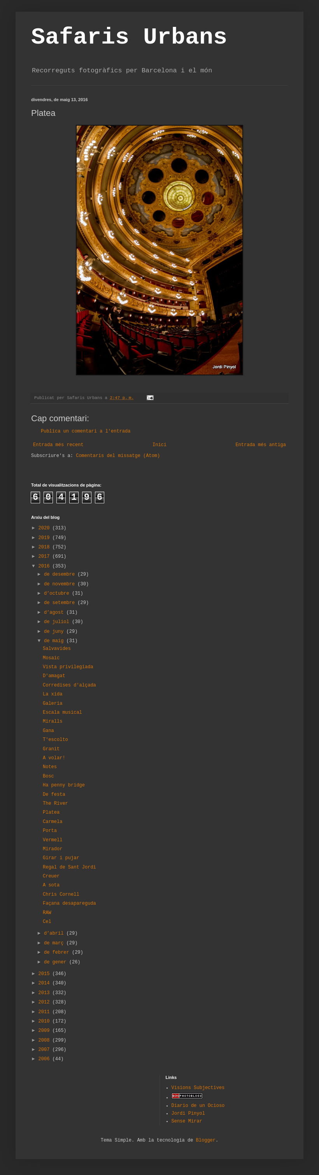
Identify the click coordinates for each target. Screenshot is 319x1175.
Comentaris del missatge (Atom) (118, 456)
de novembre (60, 584)
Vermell (52, 840)
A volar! (54, 758)
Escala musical (62, 712)
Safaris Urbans (129, 37)
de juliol (58, 622)
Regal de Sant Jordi (69, 867)
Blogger (206, 1140)
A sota (51, 885)
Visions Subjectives (198, 1088)
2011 (46, 1012)
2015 (46, 974)
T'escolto (55, 739)
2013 (46, 993)
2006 (46, 1059)
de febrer (58, 952)
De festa (54, 794)
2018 (46, 547)
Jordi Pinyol (188, 1113)
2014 (46, 983)
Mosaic (51, 658)
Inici (159, 445)
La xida (52, 694)
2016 (46, 566)
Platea (51, 812)
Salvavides (57, 648)
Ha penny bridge (64, 785)
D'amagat (54, 676)
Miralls (52, 721)
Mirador (52, 849)
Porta (50, 831)
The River (55, 803)
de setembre (60, 603)
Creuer (51, 876)
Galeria (52, 703)
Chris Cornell (61, 894)
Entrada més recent (58, 445)
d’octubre (58, 593)
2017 (46, 556)
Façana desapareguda (69, 903)
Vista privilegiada (68, 667)
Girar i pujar (61, 858)
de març (55, 943)
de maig (55, 641)
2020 (46, 528)
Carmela (52, 822)
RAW (47, 913)
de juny (55, 631)
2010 (46, 1021)
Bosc (48, 776)
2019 (46, 538)
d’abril (55, 933)
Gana (48, 731)
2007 (46, 1049)
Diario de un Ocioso (198, 1105)
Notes (50, 767)
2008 (46, 1040)
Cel (47, 922)
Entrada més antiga (260, 445)
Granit (51, 749)
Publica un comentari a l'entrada (85, 431)
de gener (56, 962)
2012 (46, 1002)
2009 (46, 1030)
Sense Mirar (187, 1121)
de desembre (60, 574)
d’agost (55, 612)
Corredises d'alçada (69, 685)
